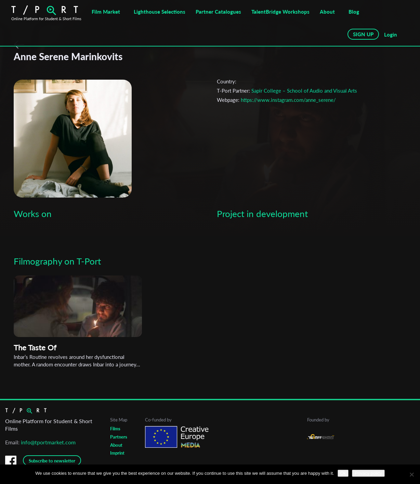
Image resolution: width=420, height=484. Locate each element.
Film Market (106, 12)
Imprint (117, 453)
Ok (343, 473)
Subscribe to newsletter (52, 460)
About (327, 12)
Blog (354, 12)
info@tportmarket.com (48, 442)
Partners (118, 437)
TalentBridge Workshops (280, 12)
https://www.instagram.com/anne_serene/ (288, 100)
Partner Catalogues (218, 12)
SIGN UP (363, 34)
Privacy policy (368, 473)
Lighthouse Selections (159, 12)
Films (115, 428)
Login (390, 34)
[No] (411, 474)
